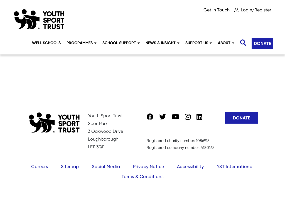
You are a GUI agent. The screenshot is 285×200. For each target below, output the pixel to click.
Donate (262, 43)
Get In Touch (216, 9)
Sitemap (70, 166)
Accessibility (190, 166)
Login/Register (256, 9)
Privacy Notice (148, 166)
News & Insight (163, 42)
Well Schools (46, 42)
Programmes (82, 42)
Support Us (198, 42)
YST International (235, 166)
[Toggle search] (243, 43)
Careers (39, 166)
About (226, 42)
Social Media (106, 166)
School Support (121, 42)
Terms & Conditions (142, 176)
